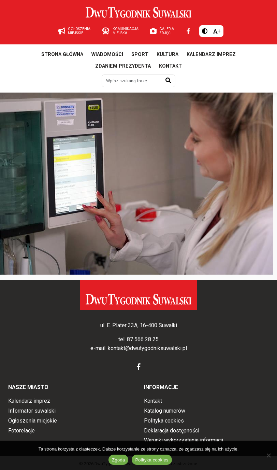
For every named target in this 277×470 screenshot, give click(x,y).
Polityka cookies (164, 420)
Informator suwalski (32, 410)
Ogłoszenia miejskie (32, 420)
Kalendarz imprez (211, 54)
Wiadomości (107, 54)
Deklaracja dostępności (171, 430)
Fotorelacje (21, 430)
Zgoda (118, 459)
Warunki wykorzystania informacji (183, 440)
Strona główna (62, 54)
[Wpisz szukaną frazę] (132, 80)
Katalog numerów (164, 410)
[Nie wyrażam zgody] (268, 455)
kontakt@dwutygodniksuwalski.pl (147, 348)
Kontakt (170, 66)
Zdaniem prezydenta (123, 66)
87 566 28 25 (143, 339)
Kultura (167, 54)
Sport (139, 54)
